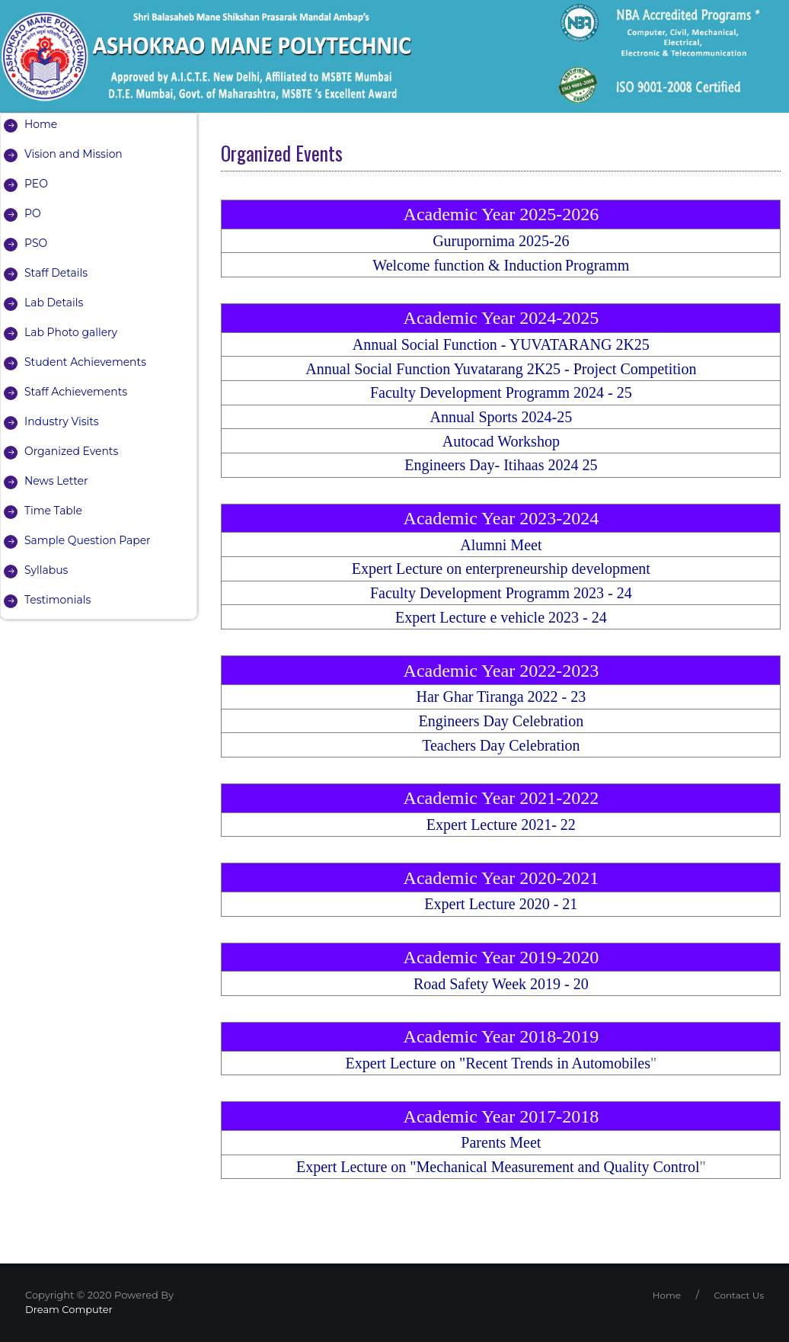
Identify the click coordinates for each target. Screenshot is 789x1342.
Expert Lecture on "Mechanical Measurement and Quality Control (498, 1166)
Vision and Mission (73, 154)
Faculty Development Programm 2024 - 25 (501, 392)
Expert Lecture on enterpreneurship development (501, 568)
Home (40, 124)
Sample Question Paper (88, 540)
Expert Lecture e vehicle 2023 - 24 (501, 617)
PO (32, 213)
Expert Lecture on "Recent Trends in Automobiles (498, 1063)
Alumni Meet (500, 544)
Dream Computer (69, 1309)
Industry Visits (61, 421)
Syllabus (46, 570)
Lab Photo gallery (71, 332)
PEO (36, 184)
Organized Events (71, 451)
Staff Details (56, 273)
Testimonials (57, 600)
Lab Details (54, 302)
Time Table (53, 510)
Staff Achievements (76, 392)
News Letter (56, 481)
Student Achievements (85, 362)
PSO (35, 243)
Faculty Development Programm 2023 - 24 (501, 593)
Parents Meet (501, 1142)
